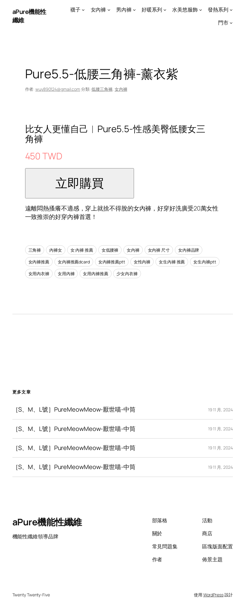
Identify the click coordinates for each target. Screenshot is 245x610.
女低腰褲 (110, 250)
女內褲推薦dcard (74, 262)
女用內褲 (66, 273)
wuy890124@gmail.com (57, 89)
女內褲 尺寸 (159, 250)
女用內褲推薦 (95, 273)
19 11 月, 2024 (220, 410)
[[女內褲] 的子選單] (108, 9)
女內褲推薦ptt (111, 262)
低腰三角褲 (102, 89)
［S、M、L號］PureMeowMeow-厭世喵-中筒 (74, 409)
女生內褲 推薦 (172, 262)
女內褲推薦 (39, 262)
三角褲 (34, 250)
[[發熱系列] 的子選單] (231, 9)
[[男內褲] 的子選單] (134, 9)
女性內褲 (142, 262)
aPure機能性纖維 (47, 522)
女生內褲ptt (204, 262)
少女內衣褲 (127, 273)
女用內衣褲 (39, 273)
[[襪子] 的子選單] (83, 9)
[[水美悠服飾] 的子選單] (200, 9)
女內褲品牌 (188, 250)
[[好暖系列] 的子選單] (164, 9)
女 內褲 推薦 (81, 250)
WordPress (213, 595)
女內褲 (121, 89)
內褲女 (55, 250)
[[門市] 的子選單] (231, 22)
